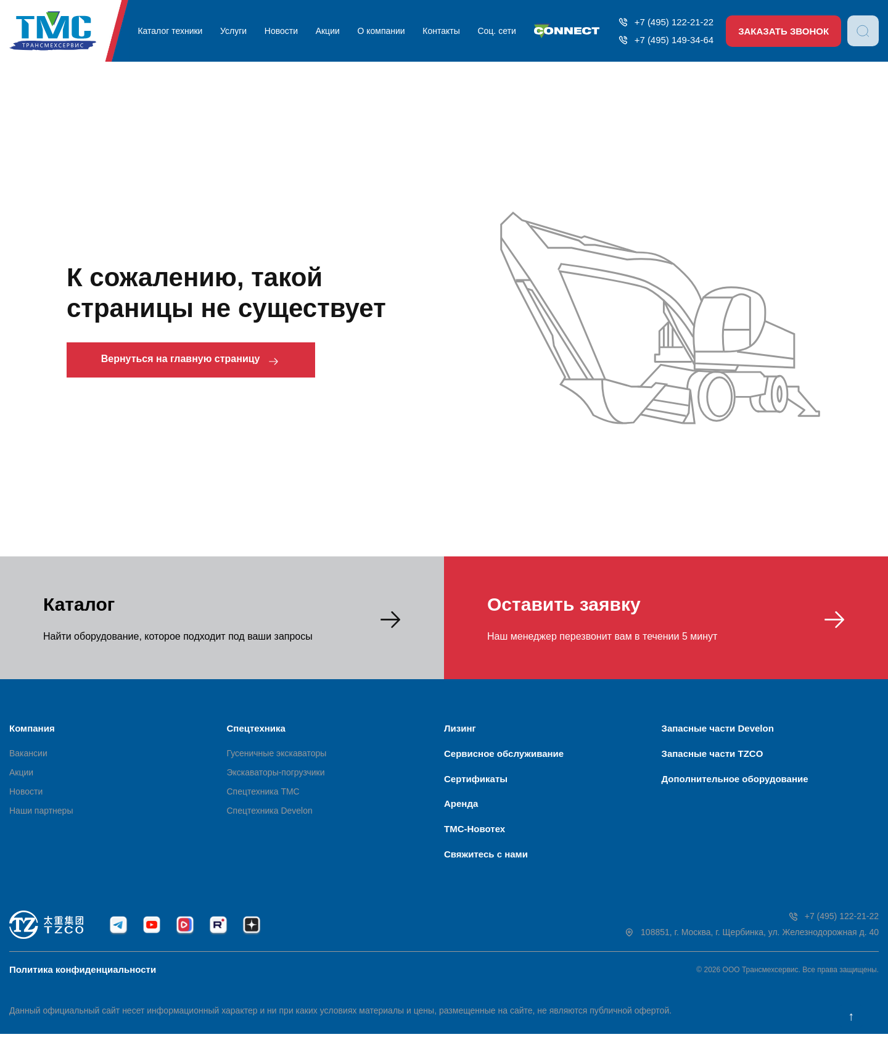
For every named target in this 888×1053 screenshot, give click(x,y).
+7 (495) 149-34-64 (662, 40)
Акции (327, 31)
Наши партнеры (41, 814)
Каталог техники (173, 31)
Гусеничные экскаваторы (277, 756)
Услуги (236, 31)
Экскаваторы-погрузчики (276, 775)
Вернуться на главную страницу (202, 361)
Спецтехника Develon (270, 814)
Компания (32, 728)
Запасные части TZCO (712, 756)
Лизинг (460, 728)
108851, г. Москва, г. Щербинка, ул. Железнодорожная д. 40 (751, 952)
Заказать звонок (783, 31)
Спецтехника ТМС (263, 794)
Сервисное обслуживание (504, 756)
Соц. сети (492, 31)
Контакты (437, 31)
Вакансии (28, 756)
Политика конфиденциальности (82, 988)
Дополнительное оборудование (735, 785)
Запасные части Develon (718, 728)
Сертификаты (476, 785)
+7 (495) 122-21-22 (662, 22)
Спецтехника (256, 728)
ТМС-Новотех (474, 841)
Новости (281, 31)
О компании (379, 31)
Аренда (461, 813)
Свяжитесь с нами (486, 870)
